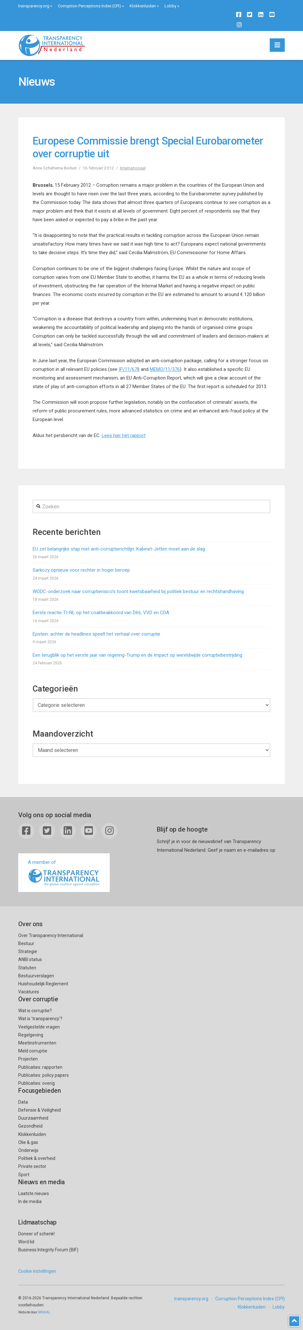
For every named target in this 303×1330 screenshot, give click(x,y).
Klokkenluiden (143, 6)
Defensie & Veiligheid (39, 1110)
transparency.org (33, 6)
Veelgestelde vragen (39, 1026)
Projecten (28, 1058)
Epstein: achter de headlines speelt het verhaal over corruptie (96, 634)
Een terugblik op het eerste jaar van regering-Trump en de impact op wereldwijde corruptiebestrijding (137, 655)
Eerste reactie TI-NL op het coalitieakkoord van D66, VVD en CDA (101, 612)
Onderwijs (28, 1150)
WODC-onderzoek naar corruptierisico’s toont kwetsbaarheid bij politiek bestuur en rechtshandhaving (138, 591)
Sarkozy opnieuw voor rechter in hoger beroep (81, 570)
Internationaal (133, 167)
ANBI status (30, 959)
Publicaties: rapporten (40, 1067)
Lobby (170, 6)
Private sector (32, 1166)
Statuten (27, 967)
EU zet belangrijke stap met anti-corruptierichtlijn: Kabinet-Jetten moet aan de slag (119, 549)
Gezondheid (30, 1126)
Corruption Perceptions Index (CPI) (89, 6)
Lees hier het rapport (124, 435)
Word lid (26, 1241)
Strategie (27, 951)
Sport (23, 1174)
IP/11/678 (129, 369)
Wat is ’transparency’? (40, 1018)
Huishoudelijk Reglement (43, 983)
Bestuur (26, 943)
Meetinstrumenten (37, 1042)
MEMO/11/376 (165, 369)
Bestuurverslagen (36, 975)
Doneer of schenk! (36, 1233)
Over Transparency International (50, 935)
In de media (30, 1201)
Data (23, 1102)
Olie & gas (28, 1142)
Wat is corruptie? (35, 1010)
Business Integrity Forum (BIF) (48, 1249)
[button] (277, 45)
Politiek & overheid (36, 1158)
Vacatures (28, 991)
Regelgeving (30, 1034)
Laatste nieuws (33, 1193)
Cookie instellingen (37, 1271)
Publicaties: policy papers (43, 1075)
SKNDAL (44, 1312)
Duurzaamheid (33, 1118)
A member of (64, 873)
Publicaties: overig (36, 1083)
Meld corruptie (32, 1050)
